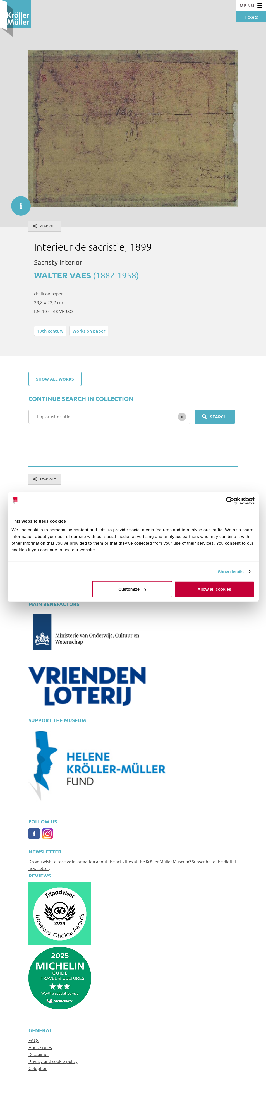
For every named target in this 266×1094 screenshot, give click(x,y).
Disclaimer (38, 1054)
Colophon (37, 1068)
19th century (50, 331)
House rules (40, 1047)
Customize (132, 589)
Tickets (251, 17)
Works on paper (88, 331)
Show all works (55, 379)
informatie (18, 203)
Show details (231, 571)
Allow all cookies (214, 589)
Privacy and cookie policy (53, 1061)
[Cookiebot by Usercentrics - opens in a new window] (230, 500)
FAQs (33, 1040)
